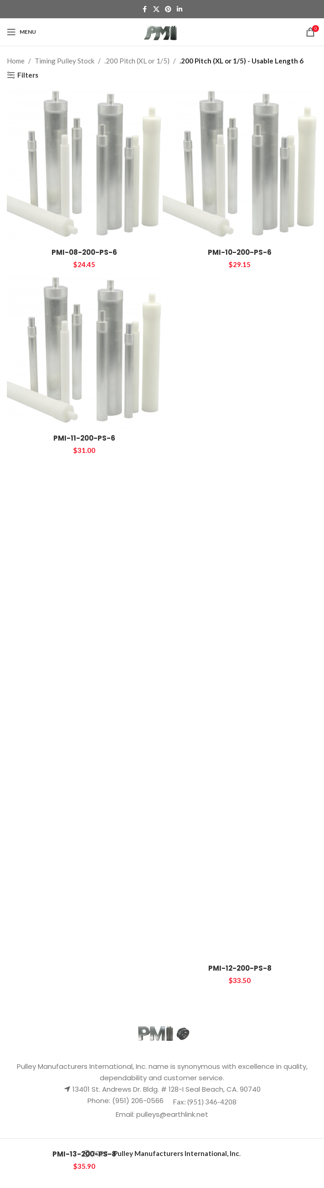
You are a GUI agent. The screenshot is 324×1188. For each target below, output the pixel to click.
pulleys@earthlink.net (172, 1114)
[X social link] (156, 9)
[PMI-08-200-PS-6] (84, 165)
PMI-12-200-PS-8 (240, 968)
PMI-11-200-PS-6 (84, 438)
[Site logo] (162, 31)
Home (16, 61)
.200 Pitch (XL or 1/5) (137, 61)
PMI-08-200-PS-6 (84, 252)
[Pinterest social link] (168, 9)
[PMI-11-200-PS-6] (84, 352)
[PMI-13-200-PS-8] (84, 802)
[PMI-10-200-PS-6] (240, 165)
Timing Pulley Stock (64, 61)
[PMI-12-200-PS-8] (240, 616)
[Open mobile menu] (21, 32)
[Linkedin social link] (179, 9)
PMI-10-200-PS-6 (240, 252)
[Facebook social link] (144, 9)
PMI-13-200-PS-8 (84, 1154)
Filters (27, 75)
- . (175, 1153)
